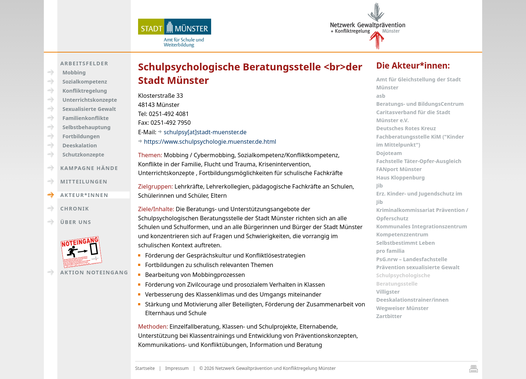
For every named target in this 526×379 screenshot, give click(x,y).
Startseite (145, 368)
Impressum (177, 368)
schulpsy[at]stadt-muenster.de (205, 132)
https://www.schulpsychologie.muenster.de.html (210, 142)
